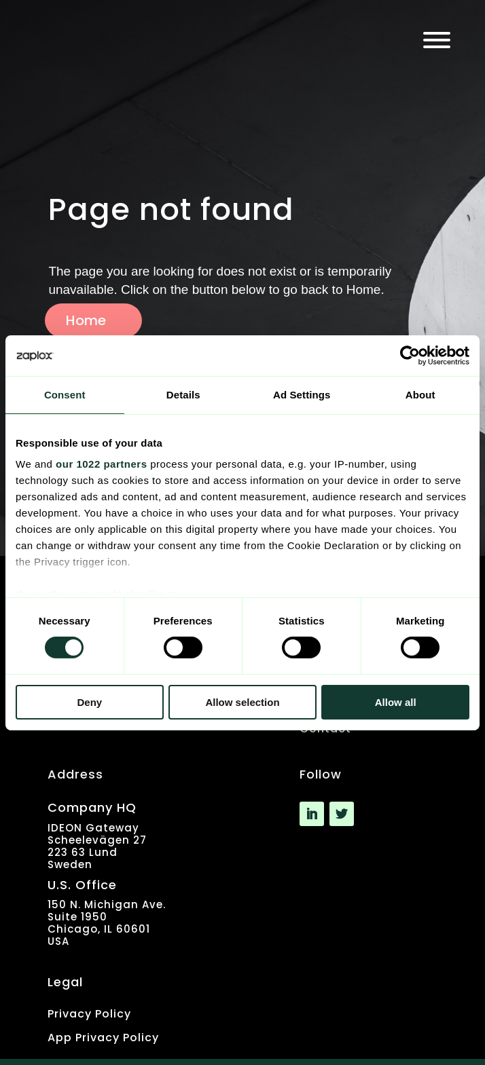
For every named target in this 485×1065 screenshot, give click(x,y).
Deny (89, 702)
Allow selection (242, 702)
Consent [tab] (65, 394)
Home (86, 320)
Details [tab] (183, 394)
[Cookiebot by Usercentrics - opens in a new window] (410, 355)
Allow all (395, 702)
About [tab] (420, 394)
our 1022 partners (101, 464)
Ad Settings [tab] (301, 394)
